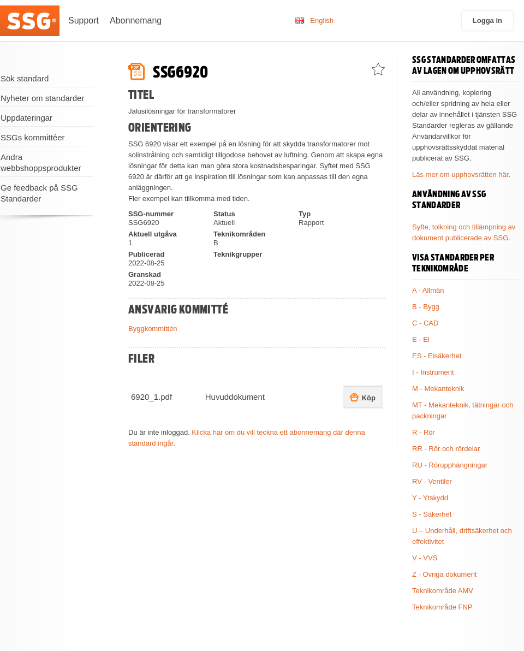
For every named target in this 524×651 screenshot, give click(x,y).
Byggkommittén (152, 328)
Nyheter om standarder (42, 98)
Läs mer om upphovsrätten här (460, 174)
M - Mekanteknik (438, 388)
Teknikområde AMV (442, 591)
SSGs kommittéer (33, 137)
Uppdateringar (26, 117)
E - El (421, 339)
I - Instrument (433, 372)
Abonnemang (136, 20)
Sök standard (25, 78)
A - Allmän (428, 290)
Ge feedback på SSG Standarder (39, 193)
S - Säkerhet (431, 514)
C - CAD (425, 323)
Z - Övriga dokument (444, 574)
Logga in (487, 20)
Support (83, 20)
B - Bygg (425, 307)
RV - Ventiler (432, 481)
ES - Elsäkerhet (436, 356)
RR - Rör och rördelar (446, 449)
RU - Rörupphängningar (449, 465)
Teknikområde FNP (442, 607)
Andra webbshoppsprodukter (41, 162)
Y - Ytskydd (430, 498)
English (322, 20)
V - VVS (424, 558)
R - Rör (423, 432)
